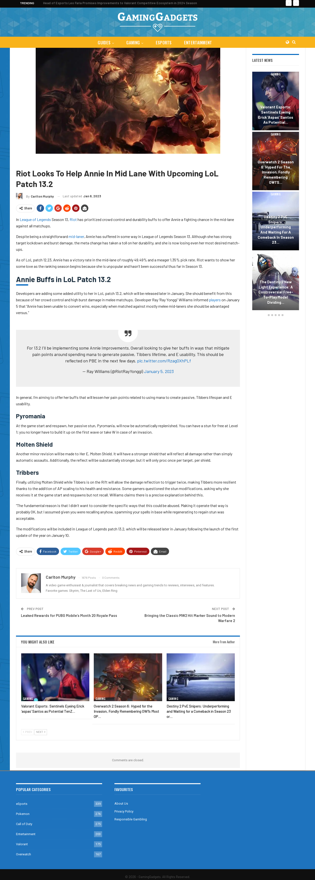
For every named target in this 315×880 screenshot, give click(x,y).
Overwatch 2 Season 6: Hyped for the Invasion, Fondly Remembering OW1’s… (276, 172)
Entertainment (199, 42)
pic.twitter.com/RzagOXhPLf (164, 360)
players (215, 299)
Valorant (22, 844)
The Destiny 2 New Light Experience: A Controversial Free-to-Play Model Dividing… (275, 292)
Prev (27, 732)
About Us (121, 803)
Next (40, 732)
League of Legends (58, 161)
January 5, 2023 (159, 371)
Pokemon (23, 814)
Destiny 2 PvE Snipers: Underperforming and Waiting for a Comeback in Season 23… (276, 229)
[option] (275, 192)
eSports (164, 42)
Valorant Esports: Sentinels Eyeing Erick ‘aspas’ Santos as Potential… (275, 114)
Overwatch (23, 854)
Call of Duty (24, 824)
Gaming (133, 42)
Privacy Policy (123, 811)
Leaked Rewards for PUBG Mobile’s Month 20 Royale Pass (69, 615)
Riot (73, 219)
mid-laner (76, 236)
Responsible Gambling (130, 819)
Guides (103, 42)
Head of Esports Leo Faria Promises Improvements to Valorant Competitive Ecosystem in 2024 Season (120, 3)
